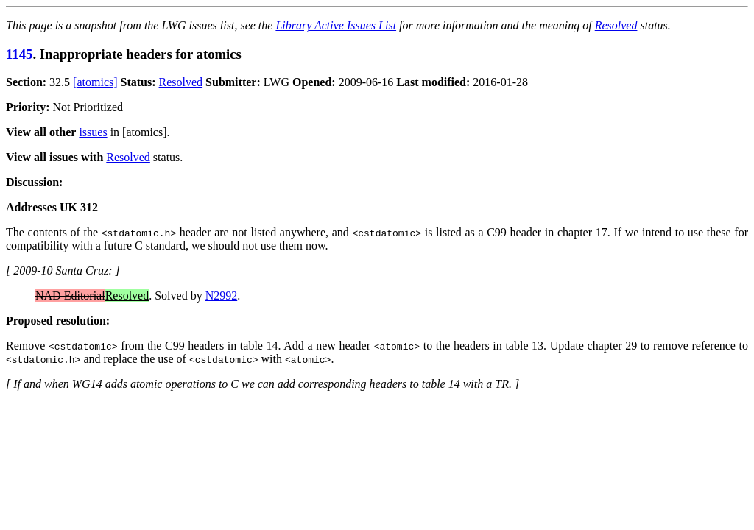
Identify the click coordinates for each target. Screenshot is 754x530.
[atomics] (95, 82)
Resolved (616, 25)
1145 (19, 54)
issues (93, 132)
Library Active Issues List (335, 25)
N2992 (221, 295)
